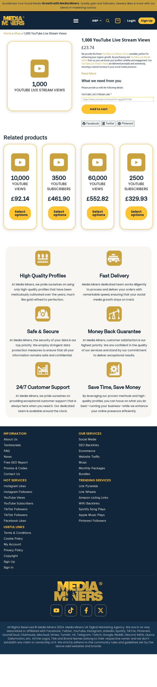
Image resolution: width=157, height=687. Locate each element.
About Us (10, 439)
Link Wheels (87, 492)
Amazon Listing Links (93, 498)
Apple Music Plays (92, 515)
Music (83, 462)
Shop (17, 33)
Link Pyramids (88, 486)
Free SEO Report (16, 462)
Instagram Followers (18, 492)
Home (7, 33)
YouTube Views (14, 498)
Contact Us (12, 474)
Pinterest (125, 123)
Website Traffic (89, 457)
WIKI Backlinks (89, 503)
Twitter (108, 123)
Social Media (87, 439)
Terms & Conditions (17, 533)
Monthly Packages (92, 468)
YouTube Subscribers (18, 503)
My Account (12, 544)
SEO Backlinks (89, 445)
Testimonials (12, 445)
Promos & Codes (15, 468)
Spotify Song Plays (92, 509)
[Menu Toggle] (76, 20)
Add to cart (99, 109)
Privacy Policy (13, 550)
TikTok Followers (16, 509)
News (8, 457)
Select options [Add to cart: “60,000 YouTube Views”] (98, 213)
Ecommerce (87, 451)
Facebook (91, 123)
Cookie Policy (13, 539)
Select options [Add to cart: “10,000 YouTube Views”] (21, 213)
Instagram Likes (15, 486)
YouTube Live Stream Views (115, 54)
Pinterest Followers (92, 521)
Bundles (84, 474)
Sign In (8, 567)
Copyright (11, 556)
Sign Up (9, 562)
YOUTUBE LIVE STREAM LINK (95, 94)
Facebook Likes (15, 521)
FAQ (7, 451)
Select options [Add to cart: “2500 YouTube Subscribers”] (137, 213)
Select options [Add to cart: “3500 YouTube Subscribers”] (59, 213)
